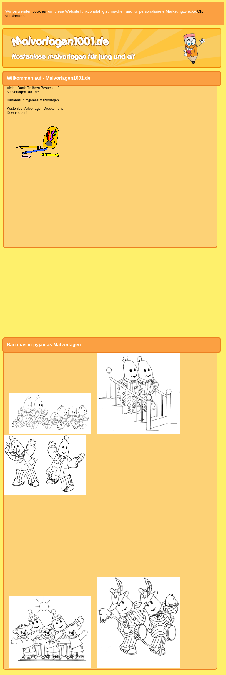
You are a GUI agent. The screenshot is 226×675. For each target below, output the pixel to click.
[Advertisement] (110, 203)
